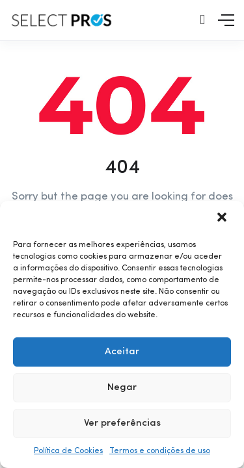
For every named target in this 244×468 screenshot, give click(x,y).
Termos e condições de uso (159, 451)
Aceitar (122, 352)
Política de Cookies (68, 451)
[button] (223, 218)
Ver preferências (122, 423)
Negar (122, 388)
